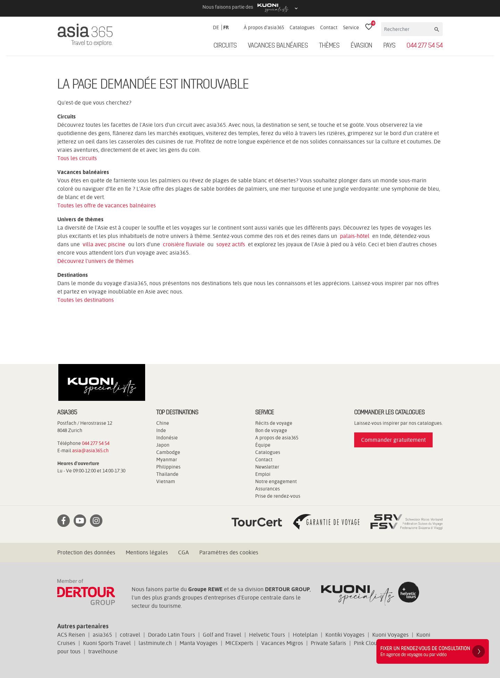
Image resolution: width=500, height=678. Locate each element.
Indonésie (167, 437)
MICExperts (239, 643)
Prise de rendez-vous (277, 496)
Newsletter (267, 467)
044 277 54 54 (425, 45)
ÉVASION (361, 45)
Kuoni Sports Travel (107, 643)
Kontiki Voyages (345, 634)
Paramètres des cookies (228, 552)
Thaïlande (167, 474)
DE (216, 27)
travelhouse (103, 651)
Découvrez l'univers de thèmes (95, 261)
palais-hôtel (354, 236)
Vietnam (165, 481)
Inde (161, 430)
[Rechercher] (407, 29)
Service (351, 27)
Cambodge (168, 452)
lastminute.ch (155, 643)
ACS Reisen (71, 634)
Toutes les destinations (85, 300)
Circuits (225, 45)
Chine (162, 423)
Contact (329, 27)
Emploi (262, 474)
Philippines (168, 467)
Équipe (262, 445)
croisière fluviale (184, 244)
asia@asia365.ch (90, 450)
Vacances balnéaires (278, 45)
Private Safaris (328, 643)
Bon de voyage (271, 430)
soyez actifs (230, 244)
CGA (183, 552)
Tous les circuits (77, 158)
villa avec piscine (104, 244)
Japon (162, 445)
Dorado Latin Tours (171, 634)
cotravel (130, 634)
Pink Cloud (367, 643)
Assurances (267, 488)
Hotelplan (305, 634)
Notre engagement (276, 481)
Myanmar (166, 459)
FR (226, 27)
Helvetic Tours (267, 634)
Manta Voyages (199, 643)
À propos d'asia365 (264, 27)
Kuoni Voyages (390, 634)
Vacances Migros (282, 643)
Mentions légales (147, 552)
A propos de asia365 (276, 437)
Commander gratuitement (393, 440)
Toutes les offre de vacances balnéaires (106, 205)
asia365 (102, 634)
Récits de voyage (273, 423)
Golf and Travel (222, 634)
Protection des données (86, 552)
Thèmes (329, 45)
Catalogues (302, 27)
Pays (389, 45)
